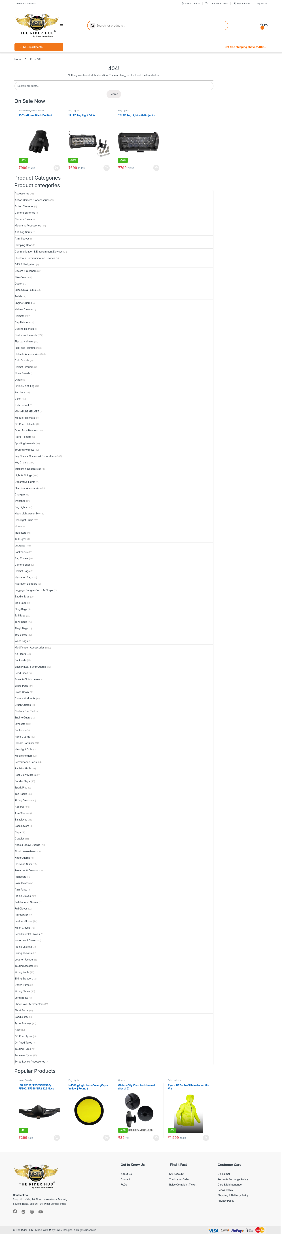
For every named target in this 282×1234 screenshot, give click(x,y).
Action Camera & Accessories (32, 200)
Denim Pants (22, 984)
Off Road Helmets (25, 424)
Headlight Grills (24, 749)
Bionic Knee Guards (26, 851)
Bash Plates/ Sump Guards (30, 666)
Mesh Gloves (37, 110)
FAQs (124, 1184)
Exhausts (20, 723)
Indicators (20, 532)
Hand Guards (22, 736)
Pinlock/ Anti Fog (25, 385)
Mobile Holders (24, 755)
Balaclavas (21, 819)
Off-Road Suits (23, 864)
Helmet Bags (22, 571)
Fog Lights (73, 110)
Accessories (22, 193)
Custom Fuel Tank (25, 711)
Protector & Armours (27, 870)
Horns (18, 526)
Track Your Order (216, 3)
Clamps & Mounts (25, 698)
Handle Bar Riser (24, 743)
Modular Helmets (25, 417)
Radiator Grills (23, 768)
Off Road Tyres (23, 1036)
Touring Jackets (24, 965)
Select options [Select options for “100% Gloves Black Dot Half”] (57, 168)
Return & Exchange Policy (233, 1179)
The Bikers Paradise (25, 3)
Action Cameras (24, 206)
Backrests (20, 660)
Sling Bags (21, 609)
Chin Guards (22, 360)
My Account (241, 3)
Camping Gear (23, 245)
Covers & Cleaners (26, 270)
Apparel (19, 806)
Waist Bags (21, 641)
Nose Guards (22, 373)
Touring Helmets (24, 449)
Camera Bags (23, 564)
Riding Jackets (23, 946)
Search (114, 94)
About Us (126, 1173)
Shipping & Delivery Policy (233, 1195)
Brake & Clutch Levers (28, 679)
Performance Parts (26, 762)
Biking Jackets (23, 953)
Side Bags (21, 602)
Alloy (18, 1029)
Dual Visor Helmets (26, 335)
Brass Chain (22, 692)
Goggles (20, 838)
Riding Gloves (23, 895)
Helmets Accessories (27, 354)
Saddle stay (22, 1016)
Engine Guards (23, 302)
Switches (20, 500)
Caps (18, 832)
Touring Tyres (23, 1048)
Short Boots (22, 1010)
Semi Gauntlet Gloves (27, 934)
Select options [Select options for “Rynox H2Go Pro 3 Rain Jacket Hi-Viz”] (206, 1138)
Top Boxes (21, 634)
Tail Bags (20, 615)
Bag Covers (21, 558)
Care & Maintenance (229, 1184)
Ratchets (20, 392)
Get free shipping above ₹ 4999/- (246, 47)
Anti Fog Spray (23, 232)
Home (18, 59)
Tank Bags (21, 621)
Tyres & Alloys (23, 1023)
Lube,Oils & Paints (25, 289)
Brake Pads (21, 685)
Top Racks (21, 793)
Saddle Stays (22, 781)
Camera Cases (23, 219)
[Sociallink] (15, 1211)
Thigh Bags (21, 628)
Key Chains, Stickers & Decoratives (35, 456)
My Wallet (262, 3)
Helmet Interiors (24, 366)
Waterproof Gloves (26, 940)
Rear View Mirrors (25, 774)
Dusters (19, 283)
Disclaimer (224, 1173)
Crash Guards (23, 704)
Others (19, 379)
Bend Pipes (21, 673)
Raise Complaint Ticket (182, 1184)
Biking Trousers (24, 978)
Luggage (20, 545)
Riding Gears (22, 800)
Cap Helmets (22, 322)
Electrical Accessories (28, 488)
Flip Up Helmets (24, 341)
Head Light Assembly (27, 513)
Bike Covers (22, 277)
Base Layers (22, 825)
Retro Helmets (23, 436)
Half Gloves (24, 110)
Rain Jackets (22, 883)
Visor (18, 398)
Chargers (20, 494)
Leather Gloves (23, 921)
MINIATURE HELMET (27, 411)
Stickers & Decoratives (28, 468)
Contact (125, 1179)
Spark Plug (21, 787)
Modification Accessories (29, 647)
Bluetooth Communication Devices (35, 258)
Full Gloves (21, 908)
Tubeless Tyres (24, 1055)
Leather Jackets (24, 959)
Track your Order (179, 1179)
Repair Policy (225, 1189)
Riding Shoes (22, 991)
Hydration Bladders (26, 583)
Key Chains (21, 462)
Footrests (20, 730)
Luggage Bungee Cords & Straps (34, 590)
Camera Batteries (25, 212)
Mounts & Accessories (28, 225)
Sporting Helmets (25, 443)
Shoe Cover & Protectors (29, 1004)
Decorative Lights (25, 481)
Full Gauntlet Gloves (26, 902)
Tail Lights (21, 538)
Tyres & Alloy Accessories (30, 1061)
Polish (18, 296)
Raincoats (20, 876)
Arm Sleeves (22, 238)
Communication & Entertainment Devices (39, 251)
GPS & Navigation (25, 264)
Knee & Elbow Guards (27, 844)
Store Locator (190, 3)
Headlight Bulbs (24, 519)
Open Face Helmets (26, 430)
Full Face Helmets (25, 347)
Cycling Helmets (24, 328)
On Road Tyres (23, 1042)
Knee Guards (22, 857)
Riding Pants (22, 972)
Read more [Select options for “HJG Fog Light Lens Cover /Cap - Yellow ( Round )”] (106, 1138)
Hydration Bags (24, 577)
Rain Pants (21, 889)
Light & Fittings (23, 475)
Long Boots (21, 997)
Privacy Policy (226, 1200)
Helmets (19, 315)
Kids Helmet (22, 405)
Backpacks (21, 552)
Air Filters (20, 653)
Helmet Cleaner (24, 309)
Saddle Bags (22, 596)
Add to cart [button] (106, 168)
